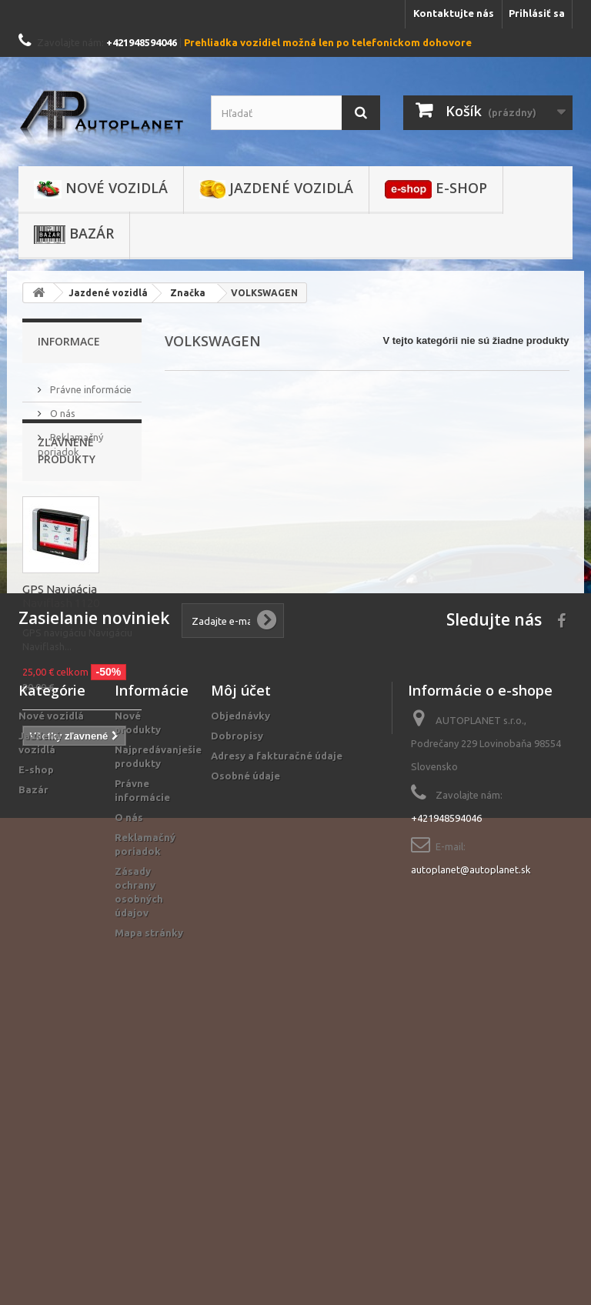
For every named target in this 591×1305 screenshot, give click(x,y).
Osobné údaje (245, 1051)
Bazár (74, 234)
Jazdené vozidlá (276, 189)
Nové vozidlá (101, 189)
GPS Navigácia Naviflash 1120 (60, 656)
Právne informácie (90, 383)
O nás (61, 407)
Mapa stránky (149, 1208)
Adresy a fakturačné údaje (276, 1031)
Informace (69, 341)
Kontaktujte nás (453, 13)
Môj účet (241, 965)
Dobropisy (237, 1011)
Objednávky (240, 991)
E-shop (436, 189)
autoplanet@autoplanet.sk (471, 1145)
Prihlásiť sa (537, 13)
